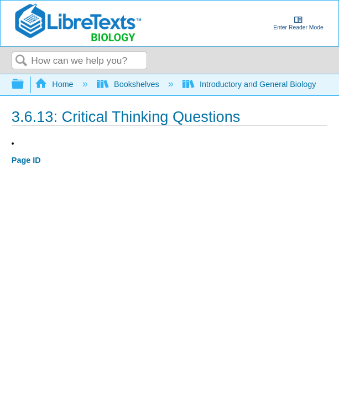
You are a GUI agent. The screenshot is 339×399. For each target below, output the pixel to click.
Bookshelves (129, 84)
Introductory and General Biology (250, 84)
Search (22, 61)
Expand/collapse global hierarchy (25, 84)
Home (55, 84)
